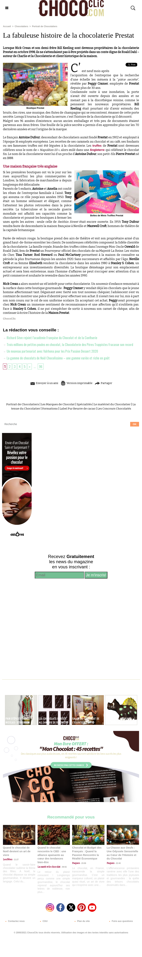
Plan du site (81, 921)
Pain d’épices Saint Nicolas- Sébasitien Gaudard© (18, 722)
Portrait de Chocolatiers (44, 26)
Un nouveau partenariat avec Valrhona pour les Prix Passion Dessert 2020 (50, 351)
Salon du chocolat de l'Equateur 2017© (86, 720)
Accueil (7, 26)
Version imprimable (77, 382)
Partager (105, 382)
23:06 (83, 863)
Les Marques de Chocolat (57, 404)
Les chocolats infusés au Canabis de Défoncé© (53, 722)
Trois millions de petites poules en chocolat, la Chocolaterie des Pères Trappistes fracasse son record (68, 344)
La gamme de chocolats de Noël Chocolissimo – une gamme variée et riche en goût (56, 357)
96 (40, 366)
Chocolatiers (21, 26)
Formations (49, 408)
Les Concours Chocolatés (114, 408)
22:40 (117, 863)
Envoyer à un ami (43, 382)
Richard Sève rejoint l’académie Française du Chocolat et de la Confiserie (50, 337)
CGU (43, 921)
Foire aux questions (120, 921)
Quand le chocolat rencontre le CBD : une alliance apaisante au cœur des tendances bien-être (52, 854)
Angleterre (98, 149)
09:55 (63, 866)
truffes (97, 145)
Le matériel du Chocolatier (112, 404)
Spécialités (84, 404)
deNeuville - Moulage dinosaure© (119, 720)
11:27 (15, 859)
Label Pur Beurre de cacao (77, 408)
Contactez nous (14, 921)
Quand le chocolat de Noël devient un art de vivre (16, 851)
